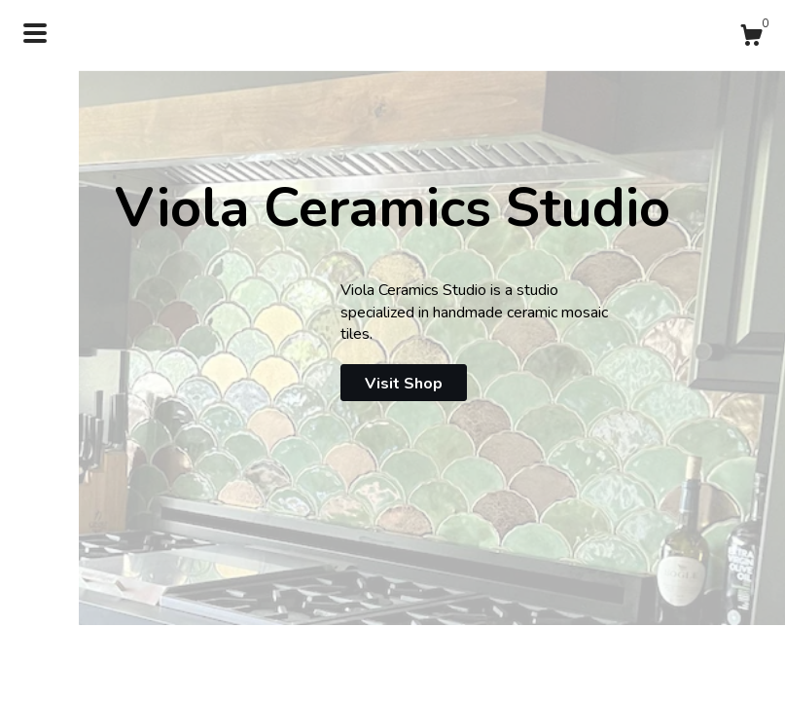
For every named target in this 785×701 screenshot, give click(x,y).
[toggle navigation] (35, 33)
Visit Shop (404, 383)
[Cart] (751, 38)
